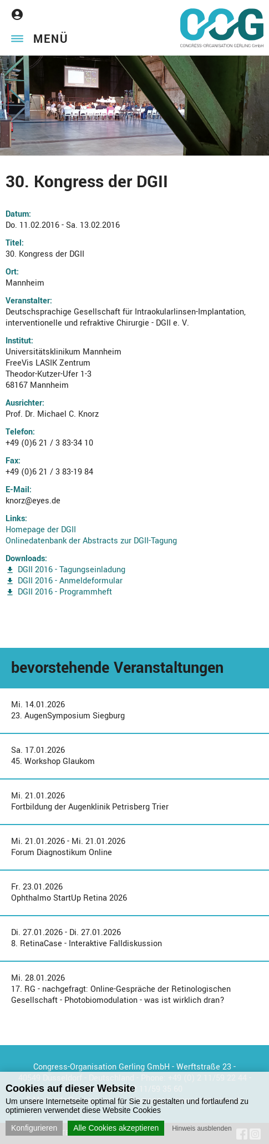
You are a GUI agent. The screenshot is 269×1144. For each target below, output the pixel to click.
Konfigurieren (34, 1127)
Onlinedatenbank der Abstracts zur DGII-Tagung (91, 541)
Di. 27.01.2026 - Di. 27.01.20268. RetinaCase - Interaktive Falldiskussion (86, 938)
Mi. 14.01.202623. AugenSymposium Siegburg (68, 710)
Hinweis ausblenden (201, 1128)
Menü (50, 39)
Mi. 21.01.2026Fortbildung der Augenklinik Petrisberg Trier (90, 801)
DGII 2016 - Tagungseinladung (71, 570)
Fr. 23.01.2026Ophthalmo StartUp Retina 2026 (69, 892)
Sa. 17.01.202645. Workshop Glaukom (53, 756)
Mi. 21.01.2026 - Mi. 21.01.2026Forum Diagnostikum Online (68, 847)
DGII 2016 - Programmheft (65, 592)
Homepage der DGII (41, 530)
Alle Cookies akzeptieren (116, 1127)
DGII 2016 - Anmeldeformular (70, 581)
